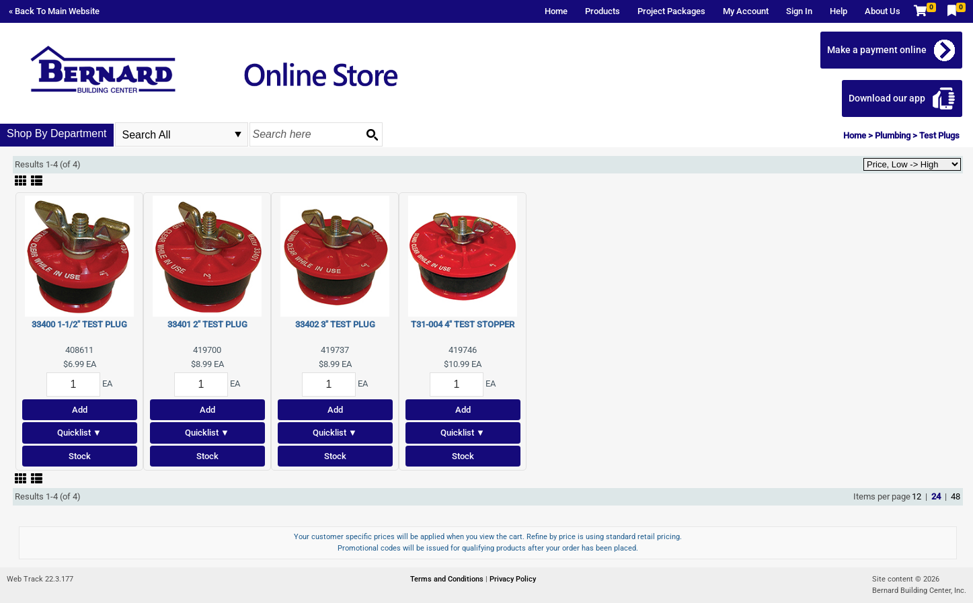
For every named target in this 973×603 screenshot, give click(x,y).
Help (838, 11)
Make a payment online (877, 49)
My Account (746, 11)
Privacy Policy (513, 579)
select (238, 134)
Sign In (799, 11)
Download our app (887, 98)
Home (556, 11)
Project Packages (671, 11)
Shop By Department (57, 133)
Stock (80, 456)
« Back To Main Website (54, 11)
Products (602, 11)
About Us (882, 11)
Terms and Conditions (447, 579)
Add (79, 410)
